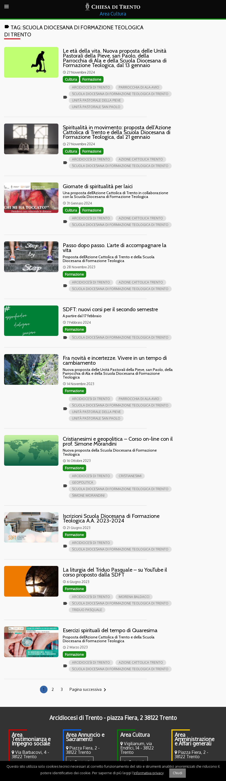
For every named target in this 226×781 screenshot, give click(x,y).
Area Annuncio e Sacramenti (85, 736)
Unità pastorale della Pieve (96, 100)
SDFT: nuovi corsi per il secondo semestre (110, 309)
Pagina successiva (89, 689)
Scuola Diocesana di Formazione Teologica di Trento (120, 94)
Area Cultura (135, 734)
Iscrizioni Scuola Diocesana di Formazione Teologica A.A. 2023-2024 (111, 518)
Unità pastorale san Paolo (96, 107)
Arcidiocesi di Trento (91, 87)
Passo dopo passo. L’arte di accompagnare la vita (115, 247)
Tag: (73, 31)
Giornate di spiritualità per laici (98, 186)
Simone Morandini (88, 495)
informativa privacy (148, 772)
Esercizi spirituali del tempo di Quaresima (110, 630)
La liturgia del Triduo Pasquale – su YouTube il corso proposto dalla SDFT (115, 572)
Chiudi (177, 773)
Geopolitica (82, 482)
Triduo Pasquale (87, 610)
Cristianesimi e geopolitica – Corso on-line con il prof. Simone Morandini (118, 441)
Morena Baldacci (134, 597)
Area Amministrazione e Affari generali (194, 739)
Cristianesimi (130, 476)
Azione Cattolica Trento (141, 159)
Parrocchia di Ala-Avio (139, 87)
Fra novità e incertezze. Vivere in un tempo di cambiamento (115, 360)
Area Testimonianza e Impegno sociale (31, 739)
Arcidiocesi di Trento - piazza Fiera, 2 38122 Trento (113, 717)
